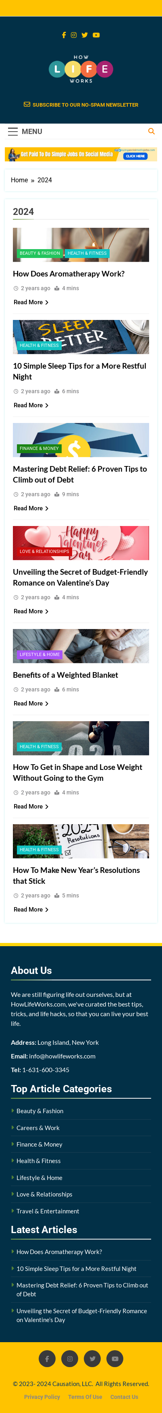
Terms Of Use (85, 1397)
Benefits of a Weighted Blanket (65, 674)
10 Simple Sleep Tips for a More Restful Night (77, 1268)
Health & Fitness (87, 253)
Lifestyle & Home (40, 654)
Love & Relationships (44, 551)
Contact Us (124, 1397)
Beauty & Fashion (40, 253)
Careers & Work (38, 1127)
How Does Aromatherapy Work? (69, 273)
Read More (31, 302)
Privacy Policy (42, 1397)
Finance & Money (39, 448)
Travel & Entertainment (48, 1211)
